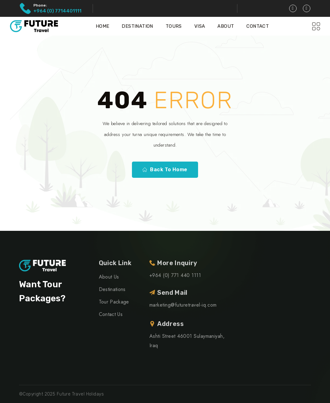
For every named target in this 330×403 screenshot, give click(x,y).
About (225, 26)
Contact (257, 26)
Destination (137, 26)
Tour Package (114, 301)
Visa (199, 26)
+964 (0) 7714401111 (57, 11)
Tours (174, 26)
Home (102, 26)
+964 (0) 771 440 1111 (175, 275)
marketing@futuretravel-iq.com (183, 304)
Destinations (112, 289)
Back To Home (165, 170)
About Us (109, 276)
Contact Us (111, 314)
